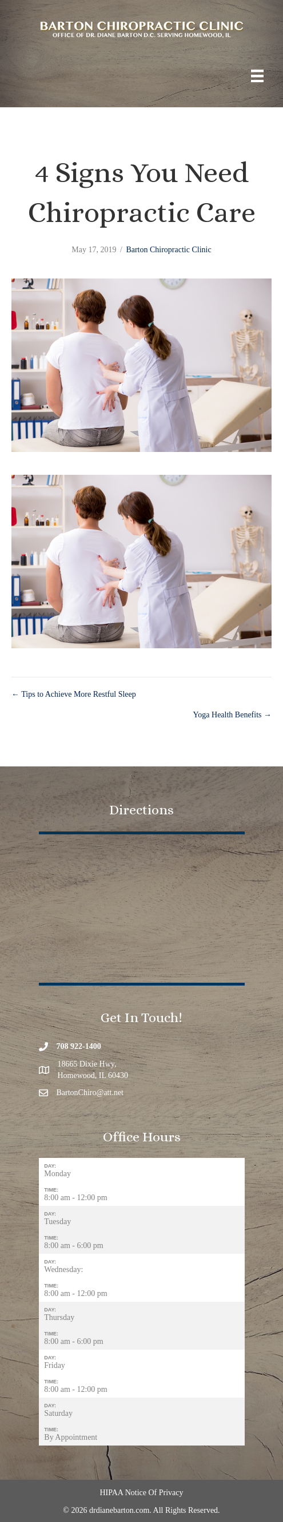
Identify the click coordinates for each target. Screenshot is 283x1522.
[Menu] (257, 76)
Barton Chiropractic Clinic (168, 249)
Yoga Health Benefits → (232, 714)
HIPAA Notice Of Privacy (141, 1492)
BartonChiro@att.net (90, 1092)
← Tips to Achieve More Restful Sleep (73, 694)
